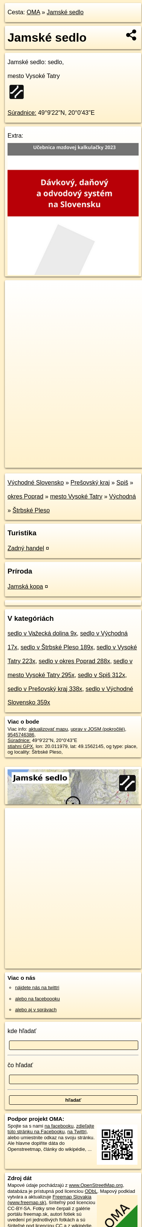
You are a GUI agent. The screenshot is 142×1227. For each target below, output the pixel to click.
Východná (122, 496)
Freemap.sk (99, 456)
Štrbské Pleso (31, 510)
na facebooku (58, 1126)
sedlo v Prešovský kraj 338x (45, 689)
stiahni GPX (20, 746)
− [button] (17, 304)
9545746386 (21, 734)
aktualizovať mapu (48, 729)
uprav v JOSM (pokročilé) (97, 729)
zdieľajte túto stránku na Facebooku (51, 1128)
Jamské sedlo (65, 12)
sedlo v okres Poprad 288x (74, 661)
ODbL (91, 1191)
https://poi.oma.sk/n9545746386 (39, 462)
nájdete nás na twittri (37, 987)
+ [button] (17, 293)
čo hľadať (20, 1065)
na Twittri (77, 1131)
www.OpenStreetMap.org (96, 1185)
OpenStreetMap (60, 456)
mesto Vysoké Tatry (76, 496)
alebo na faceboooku (37, 999)
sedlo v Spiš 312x (101, 675)
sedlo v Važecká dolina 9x (42, 633)
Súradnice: (22, 113)
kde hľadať (22, 1031)
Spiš (122, 482)
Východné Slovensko (36, 482)
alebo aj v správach (35, 1009)
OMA (33, 12)
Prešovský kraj (90, 482)
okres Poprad (25, 496)
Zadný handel (26, 548)
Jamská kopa (25, 586)
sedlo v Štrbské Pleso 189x (57, 647)
